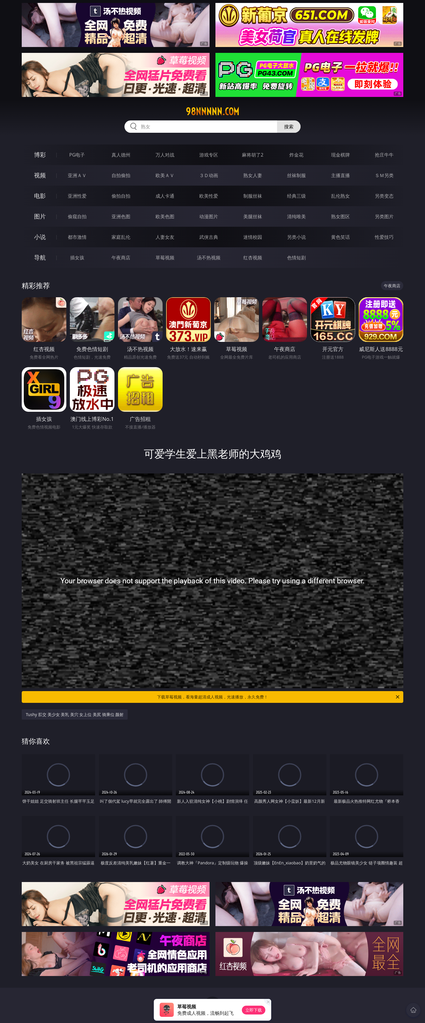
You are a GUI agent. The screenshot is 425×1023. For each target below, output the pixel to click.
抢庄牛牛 (384, 155)
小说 (40, 237)
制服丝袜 (252, 196)
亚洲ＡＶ (77, 175)
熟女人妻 (252, 175)
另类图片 (384, 216)
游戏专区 (208, 155)
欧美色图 (165, 216)
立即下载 (253, 1010)
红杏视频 (252, 257)
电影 (40, 196)
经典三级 (296, 196)
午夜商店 (121, 257)
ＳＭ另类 (384, 175)
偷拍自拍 (121, 196)
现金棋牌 (340, 155)
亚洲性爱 (77, 196)
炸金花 (296, 155)
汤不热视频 (208, 257)
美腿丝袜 (252, 216)
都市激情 (77, 237)
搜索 (289, 126)
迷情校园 (252, 237)
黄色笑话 (340, 237)
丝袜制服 (296, 175)
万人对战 (165, 155)
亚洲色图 (121, 216)
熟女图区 (340, 216)
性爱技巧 (384, 237)
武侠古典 (208, 237)
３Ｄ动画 (208, 175)
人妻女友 (165, 237)
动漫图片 (208, 216)
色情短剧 (296, 257)
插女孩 (77, 257)
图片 (40, 216)
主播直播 (340, 175)
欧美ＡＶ (165, 175)
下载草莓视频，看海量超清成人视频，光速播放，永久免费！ (278, 697)
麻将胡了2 (252, 155)
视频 (40, 175)
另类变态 (384, 196)
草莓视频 (165, 257)
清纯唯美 (296, 216)
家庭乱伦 (121, 237)
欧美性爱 (208, 196)
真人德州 (121, 155)
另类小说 (296, 237)
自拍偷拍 (121, 175)
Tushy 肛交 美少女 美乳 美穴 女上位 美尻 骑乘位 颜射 (75, 714)
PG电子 (77, 155)
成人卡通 (165, 196)
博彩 (40, 155)
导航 (40, 257)
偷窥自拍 (77, 216)
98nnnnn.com (212, 111)
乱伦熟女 (340, 196)
